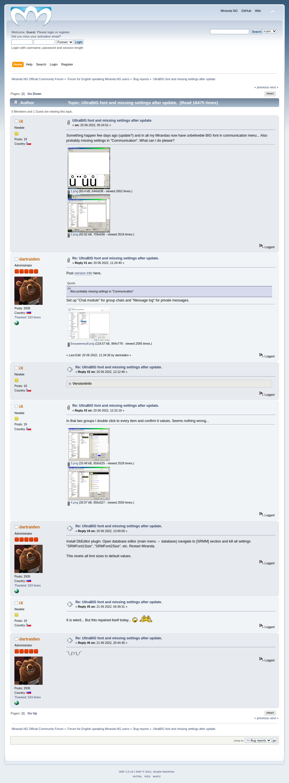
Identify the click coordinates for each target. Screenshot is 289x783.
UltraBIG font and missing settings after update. (112, 121)
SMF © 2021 (144, 771)
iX (21, 121)
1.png (73, 191)
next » (274, 87)
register (64, 32)
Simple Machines (163, 771)
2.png (73, 234)
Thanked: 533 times (27, 317)
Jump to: (239, 740)
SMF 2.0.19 (126, 771)
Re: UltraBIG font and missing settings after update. (115, 258)
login (51, 32)
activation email (48, 36)
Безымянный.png (81, 343)
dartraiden (29, 259)
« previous (261, 87)
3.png (73, 463)
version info (83, 273)
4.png (73, 502)
